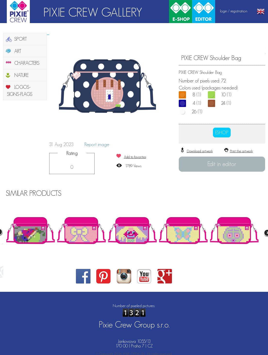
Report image (96, 144)
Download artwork (200, 151)
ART (17, 51)
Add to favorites (135, 157)
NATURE (21, 75)
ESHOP (221, 132)
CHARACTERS (27, 63)
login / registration (233, 11)
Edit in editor (221, 163)
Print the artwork (241, 151)
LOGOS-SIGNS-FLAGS (19, 90)
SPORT (20, 39)
